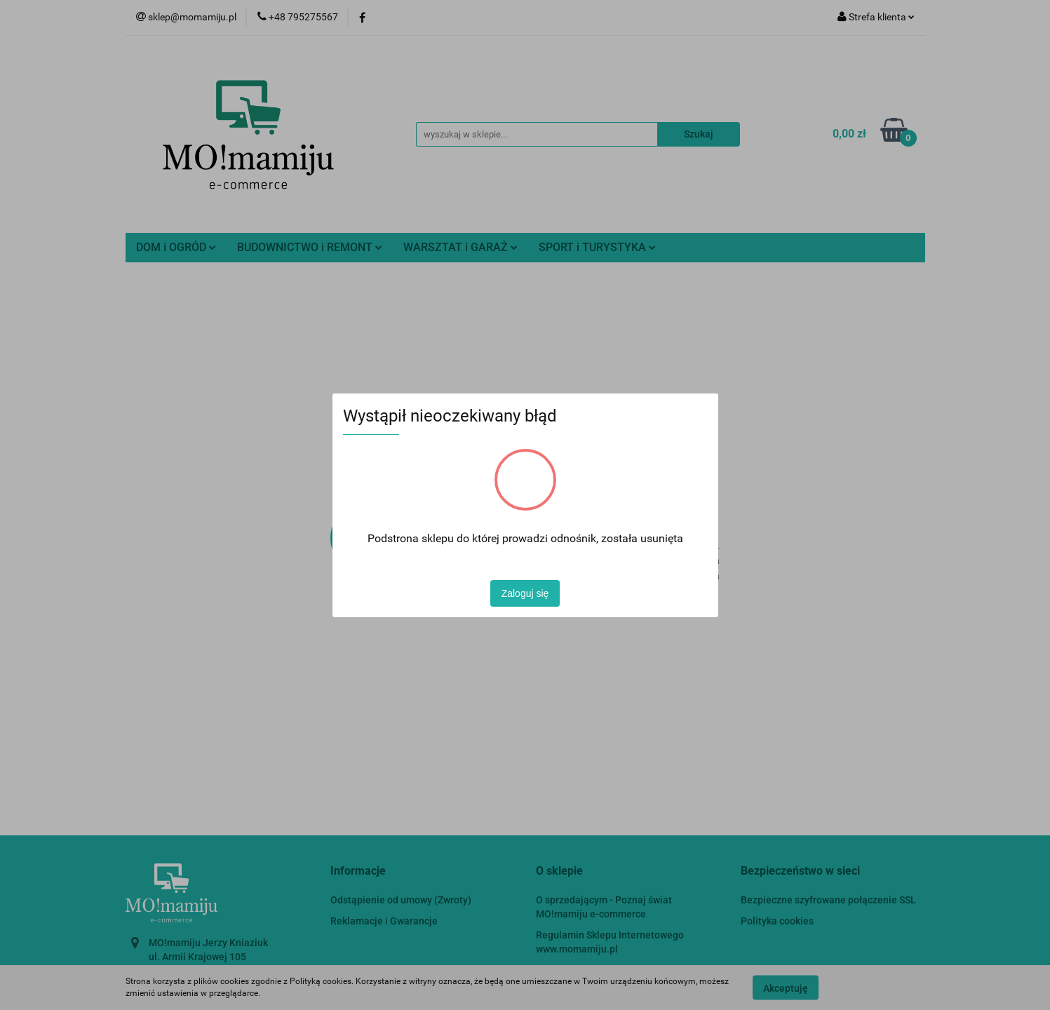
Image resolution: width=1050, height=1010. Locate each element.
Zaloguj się (525, 593)
